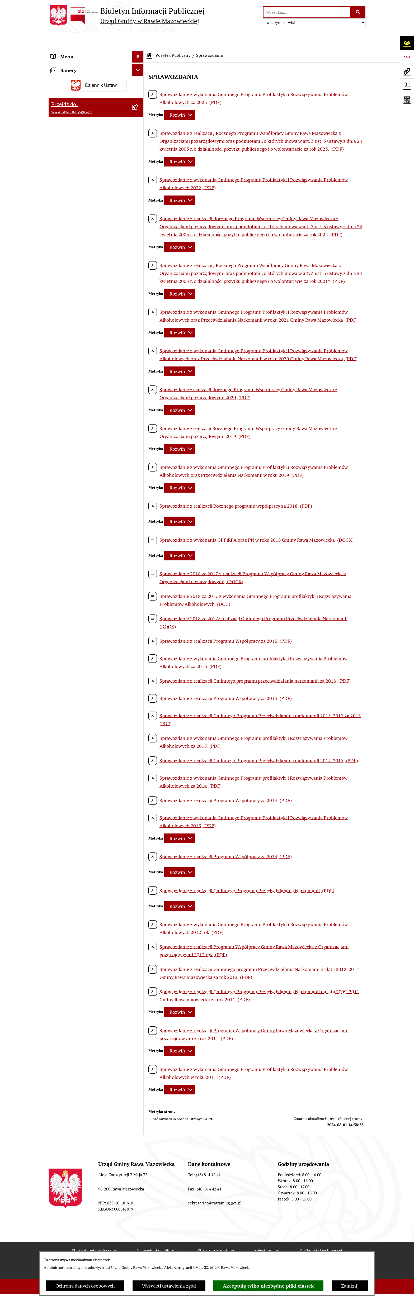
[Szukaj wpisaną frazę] (358, 12)
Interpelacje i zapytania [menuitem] (75, 100)
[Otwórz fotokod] (407, 100)
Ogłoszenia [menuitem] (62, 155)
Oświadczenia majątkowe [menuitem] (77, 167)
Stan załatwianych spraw (94, 1234)
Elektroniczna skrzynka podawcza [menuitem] (86, 88)
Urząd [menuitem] (57, 53)
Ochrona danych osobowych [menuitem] (80, 190)
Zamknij (350, 1286)
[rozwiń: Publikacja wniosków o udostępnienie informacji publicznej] (139, 264)
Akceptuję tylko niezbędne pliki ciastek (268, 1286)
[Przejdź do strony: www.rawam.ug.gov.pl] (407, 71)
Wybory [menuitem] (59, 294)
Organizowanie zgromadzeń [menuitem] (80, 178)
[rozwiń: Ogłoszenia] (139, 155)
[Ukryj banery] (138, 308)
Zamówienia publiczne (157, 1234)
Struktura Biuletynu (216, 1234)
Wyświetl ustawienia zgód (169, 1286)
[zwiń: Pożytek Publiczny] (139, 202)
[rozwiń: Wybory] (139, 294)
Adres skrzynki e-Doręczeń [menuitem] (79, 76)
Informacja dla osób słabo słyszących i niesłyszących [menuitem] (91, 127)
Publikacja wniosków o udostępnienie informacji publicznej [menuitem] (90, 267)
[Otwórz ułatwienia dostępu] (407, 43)
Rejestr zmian (266, 1234)
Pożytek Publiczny (173, 39)
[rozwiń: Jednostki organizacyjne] (139, 65)
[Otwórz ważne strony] (407, 85)
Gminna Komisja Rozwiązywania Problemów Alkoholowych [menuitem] (85, 236)
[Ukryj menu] (138, 41)
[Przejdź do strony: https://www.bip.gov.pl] (407, 57)
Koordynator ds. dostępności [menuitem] (81, 143)
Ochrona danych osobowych (85, 1286)
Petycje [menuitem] (58, 252)
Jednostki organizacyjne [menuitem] (76, 64)
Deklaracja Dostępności (321, 1234)
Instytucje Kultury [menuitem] (70, 112)
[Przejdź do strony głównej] (126, 15)
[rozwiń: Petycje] (139, 252)
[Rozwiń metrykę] (179, 99)
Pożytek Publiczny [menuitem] (70, 202)
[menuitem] (96, 217)
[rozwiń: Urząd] (139, 53)
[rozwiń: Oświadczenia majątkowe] (139, 167)
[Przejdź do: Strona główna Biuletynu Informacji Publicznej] (149, 39)
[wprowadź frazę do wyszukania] (307, 12)
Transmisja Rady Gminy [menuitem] (76, 282)
